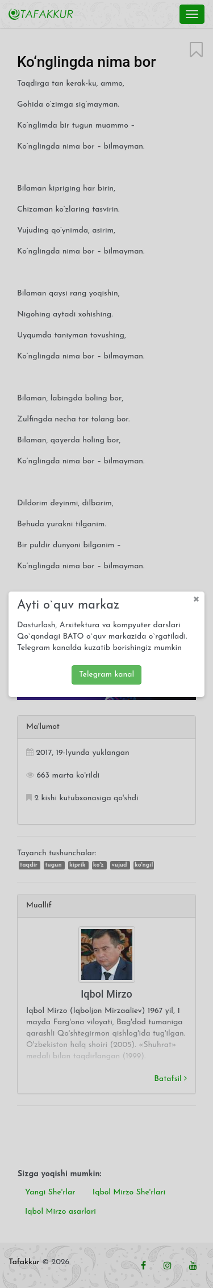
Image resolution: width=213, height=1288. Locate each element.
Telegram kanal (106, 672)
